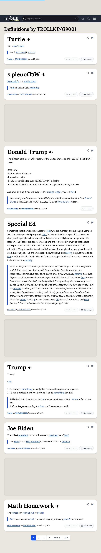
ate (12, 87)
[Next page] (57, 537)
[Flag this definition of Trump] (92, 366)
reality (68, 253)
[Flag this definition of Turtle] (92, 38)
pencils (40, 512)
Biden (16, 441)
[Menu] (94, 18)
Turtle (9, 59)
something (26, 389)
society (28, 260)
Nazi (73, 192)
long (83, 277)
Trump (13, 202)
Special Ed (11, 310)
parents (78, 274)
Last (66, 537)
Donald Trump (12, 208)
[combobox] (50, 18)
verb (9, 381)
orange (50, 192)
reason (15, 512)
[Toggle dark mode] (88, 18)
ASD (44, 234)
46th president (33, 441)
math (31, 519)
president (23, 435)
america (66, 441)
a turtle (31, 52)
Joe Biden (11, 448)
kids (49, 231)
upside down (30, 81)
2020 (66, 435)
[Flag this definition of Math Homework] (92, 504)
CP (57, 299)
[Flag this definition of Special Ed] (92, 222)
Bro (11, 519)
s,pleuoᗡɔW (12, 94)
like (9, 256)
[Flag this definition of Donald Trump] (92, 150)
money (75, 399)
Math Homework (13, 525)
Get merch (86, 59)
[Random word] (75, 18)
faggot (58, 192)
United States (63, 202)
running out (28, 512)
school (23, 299)
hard (86, 299)
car (43, 399)
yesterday (34, 87)
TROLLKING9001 (21, 59)
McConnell (18, 46)
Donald (88, 198)
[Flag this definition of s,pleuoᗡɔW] (92, 73)
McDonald (12, 81)
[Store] (82, 18)
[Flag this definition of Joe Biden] (92, 427)
